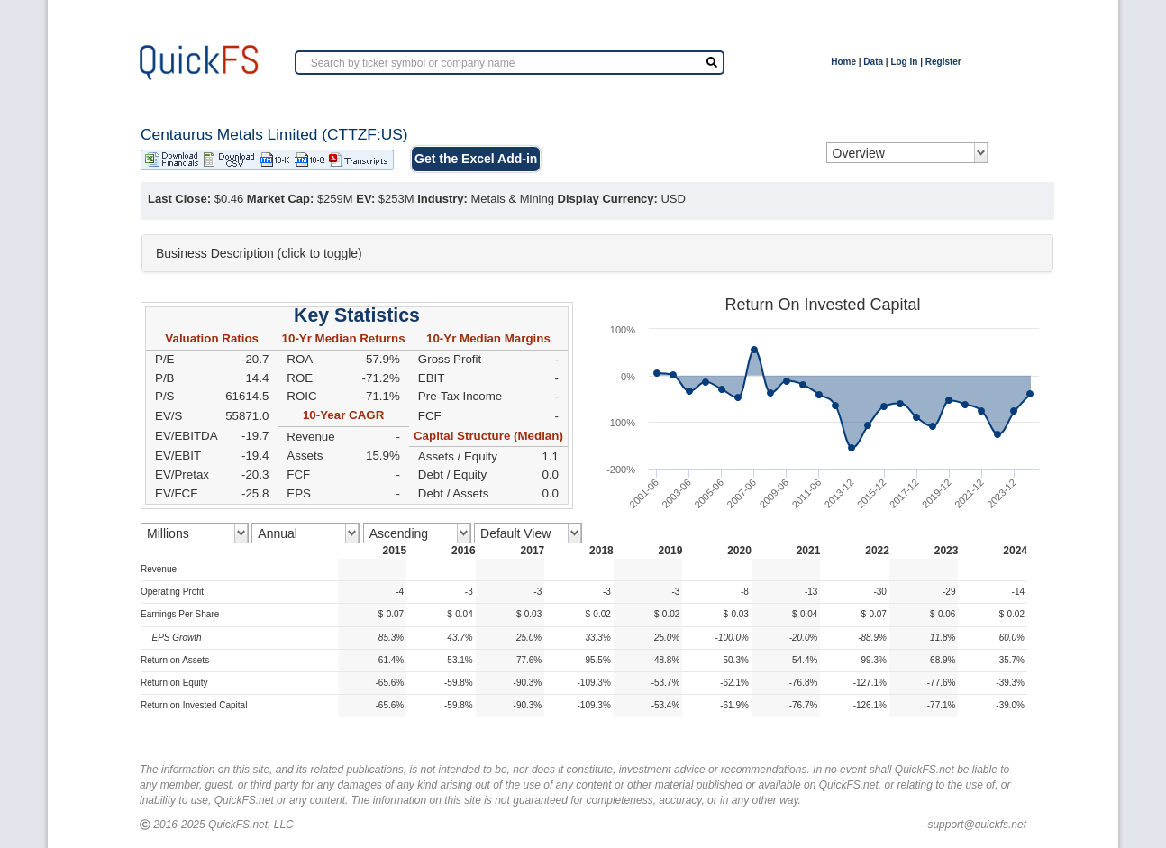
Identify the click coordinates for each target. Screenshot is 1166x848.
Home (843, 62)
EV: (365, 198)
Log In (903, 62)
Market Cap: (280, 198)
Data (873, 62)
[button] (597, 253)
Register (943, 62)
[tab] (597, 253)
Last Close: (179, 198)
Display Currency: (608, 198)
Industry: (442, 198)
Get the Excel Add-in (475, 158)
